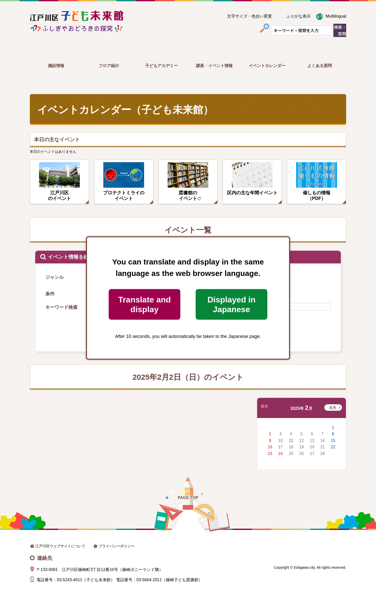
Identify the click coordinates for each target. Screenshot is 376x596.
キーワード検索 (61, 307)
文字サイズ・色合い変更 (249, 16)
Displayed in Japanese (231, 304)
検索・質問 (340, 30)
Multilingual (336, 16)
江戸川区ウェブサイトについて (60, 546)
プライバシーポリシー (116, 546)
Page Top (188, 498)
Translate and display (144, 304)
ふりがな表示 (298, 16)
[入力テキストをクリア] (328, 30)
